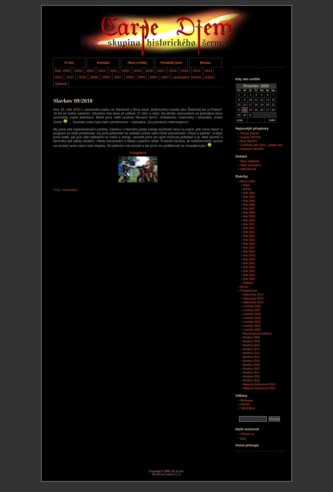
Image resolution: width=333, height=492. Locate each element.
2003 (165, 77)
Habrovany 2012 (253, 294)
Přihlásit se (247, 434)
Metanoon (246, 400)
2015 (184, 71)
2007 (117, 77)
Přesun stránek (249, 133)
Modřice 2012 (251, 353)
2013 (208, 71)
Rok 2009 (249, 216)
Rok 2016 (249, 243)
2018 (149, 71)
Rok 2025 (249, 278)
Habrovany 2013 (253, 298)
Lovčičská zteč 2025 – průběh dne (261, 145)
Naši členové (248, 169)
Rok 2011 (249, 224)
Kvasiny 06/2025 (250, 137)
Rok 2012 (249, 228)
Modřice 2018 (251, 376)
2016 (172, 71)
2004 (153, 77)
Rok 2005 (249, 200)
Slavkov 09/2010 (72, 101)
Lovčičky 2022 (252, 321)
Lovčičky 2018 (252, 314)
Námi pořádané (249, 161)
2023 (90, 71)
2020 (125, 71)
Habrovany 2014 (253, 302)
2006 (129, 77)
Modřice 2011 (251, 349)
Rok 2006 (249, 204)
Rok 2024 (249, 274)
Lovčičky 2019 (252, 317)
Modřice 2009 (251, 341)
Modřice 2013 (251, 356)
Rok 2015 (249, 239)
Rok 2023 (249, 271)
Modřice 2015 (251, 364)
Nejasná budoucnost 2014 (259, 384)
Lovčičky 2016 (252, 306)
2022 (101, 71)
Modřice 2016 (251, 368)
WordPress (159, 474)
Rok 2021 (249, 263)
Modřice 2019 (251, 380)
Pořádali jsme (171, 63)
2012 (58, 77)
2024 (78, 71)
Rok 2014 (249, 235)
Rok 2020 (249, 259)
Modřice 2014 (251, 360)
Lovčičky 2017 (252, 310)
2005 (141, 77)
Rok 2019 (249, 255)
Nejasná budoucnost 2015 (259, 388)
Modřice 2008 (251, 337)
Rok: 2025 (62, 71)
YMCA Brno (247, 408)
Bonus (205, 63)
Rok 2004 (249, 196)
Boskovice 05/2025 (252, 148)
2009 (94, 77)
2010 (82, 77)
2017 (161, 71)
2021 (113, 71)
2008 (106, 77)
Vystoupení (69, 189)
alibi (180, 471)
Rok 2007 (249, 208)
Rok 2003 (249, 192)
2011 (70, 77)
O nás (69, 63)
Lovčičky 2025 (252, 329)
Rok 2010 (249, 220)
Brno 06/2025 (248, 141)
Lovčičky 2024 (252, 325)
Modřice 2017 (251, 372)
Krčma (247, 189)
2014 (196, 71)
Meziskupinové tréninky (257, 333)
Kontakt (103, 63)
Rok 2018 (249, 251)
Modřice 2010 (251, 345)
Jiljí (173, 471)
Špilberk (61, 84)
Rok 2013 (249, 232)
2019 (137, 71)
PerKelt (244, 404)
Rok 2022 (249, 267)
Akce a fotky (137, 63)
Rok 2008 (249, 212)
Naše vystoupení (250, 165)
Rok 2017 (249, 247)
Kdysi (209, 77)
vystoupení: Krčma (187, 77)
